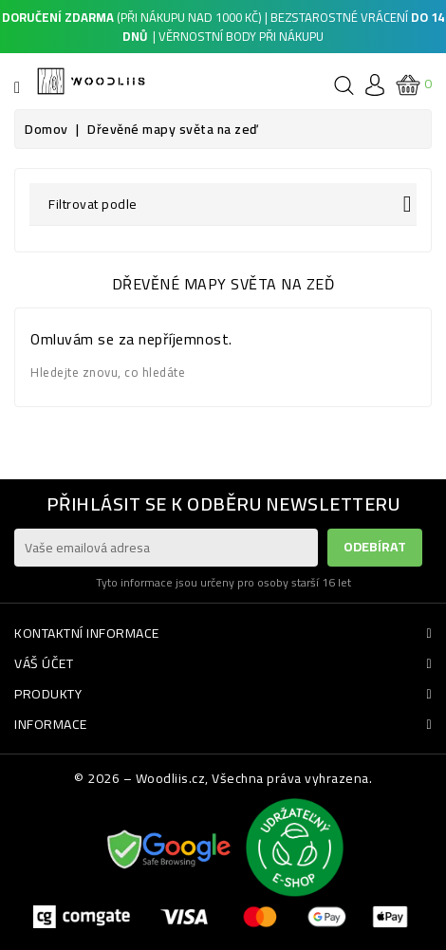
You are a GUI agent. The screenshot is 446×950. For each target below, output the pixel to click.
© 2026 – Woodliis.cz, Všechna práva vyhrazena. (223, 778)
